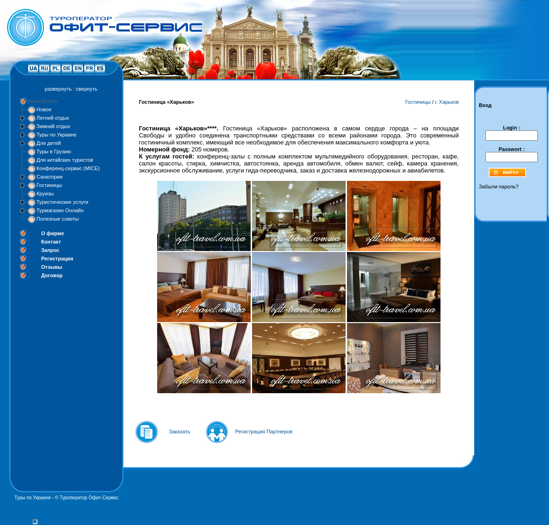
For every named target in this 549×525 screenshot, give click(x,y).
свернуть (86, 89)
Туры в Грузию (53, 151)
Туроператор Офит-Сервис (89, 497)
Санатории (49, 177)
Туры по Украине (56, 134)
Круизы (45, 193)
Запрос (50, 250)
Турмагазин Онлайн (60, 210)
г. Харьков (447, 102)
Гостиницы (49, 185)
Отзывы (51, 267)
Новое (43, 109)
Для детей (48, 143)
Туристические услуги (62, 202)
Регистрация (57, 258)
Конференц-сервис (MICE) (68, 168)
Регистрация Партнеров (264, 431)
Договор (52, 275)
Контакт (51, 242)
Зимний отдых (53, 126)
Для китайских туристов (64, 160)
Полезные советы (57, 219)
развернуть (58, 89)
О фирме (52, 233)
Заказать (179, 431)
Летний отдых (52, 118)
